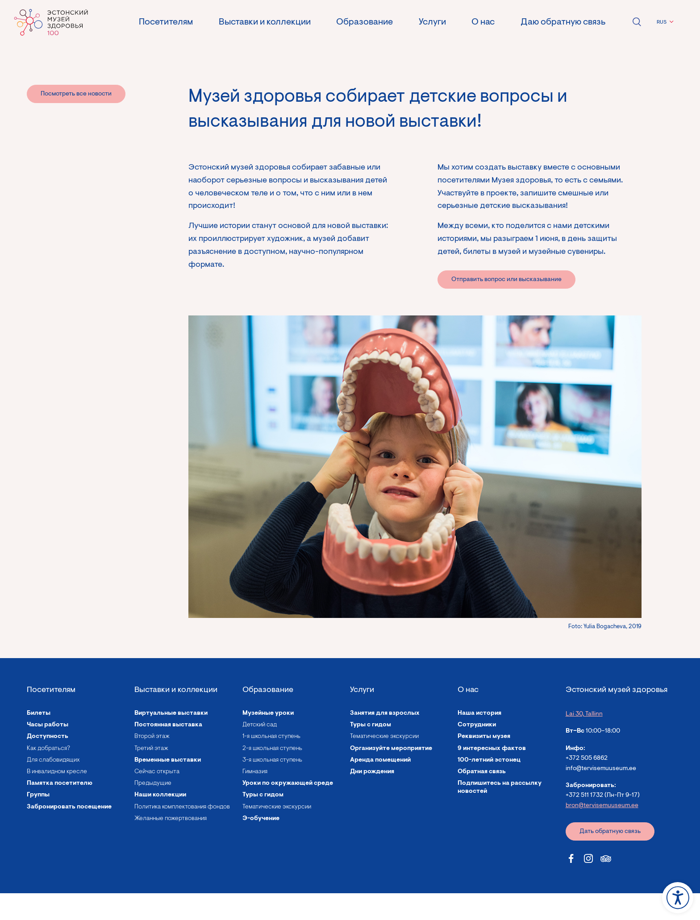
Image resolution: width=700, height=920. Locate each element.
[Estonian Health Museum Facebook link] (571, 858)
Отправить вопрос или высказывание (506, 280)
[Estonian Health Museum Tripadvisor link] (605, 858)
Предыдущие (152, 783)
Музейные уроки (268, 713)
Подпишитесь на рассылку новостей (500, 787)
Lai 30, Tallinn (584, 714)
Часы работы (47, 725)
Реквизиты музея (484, 737)
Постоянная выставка (168, 725)
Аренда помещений (380, 760)
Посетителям (166, 22)
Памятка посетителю (59, 783)
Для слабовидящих (53, 760)
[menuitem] (663, 22)
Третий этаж (151, 749)
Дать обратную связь (610, 832)
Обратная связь (482, 772)
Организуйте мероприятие (391, 749)
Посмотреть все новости (76, 94)
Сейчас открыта (156, 772)
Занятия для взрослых (385, 713)
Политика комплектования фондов (182, 807)
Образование (364, 22)
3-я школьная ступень (272, 760)
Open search (636, 21)
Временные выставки (167, 760)
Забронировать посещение (69, 807)
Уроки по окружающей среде (287, 783)
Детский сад (259, 725)
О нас (483, 22)
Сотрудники (477, 725)
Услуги (432, 22)
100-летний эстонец (489, 760)
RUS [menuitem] (662, 22)
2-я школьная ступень (272, 749)
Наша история (479, 713)
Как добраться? (48, 749)
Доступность (47, 737)
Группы (38, 795)
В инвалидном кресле (57, 772)
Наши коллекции (160, 795)
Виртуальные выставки (171, 713)
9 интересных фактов (492, 749)
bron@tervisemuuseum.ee (602, 806)
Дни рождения (372, 772)
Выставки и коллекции (265, 22)
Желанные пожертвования (170, 819)
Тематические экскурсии (276, 807)
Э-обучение (260, 819)
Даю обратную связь (563, 22)
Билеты (38, 713)
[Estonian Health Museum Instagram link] (588, 858)
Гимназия (254, 772)
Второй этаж (152, 737)
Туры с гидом (262, 795)
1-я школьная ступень (271, 737)
